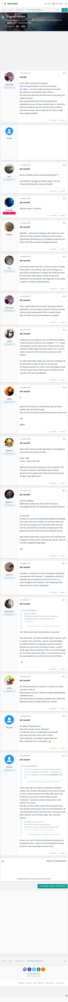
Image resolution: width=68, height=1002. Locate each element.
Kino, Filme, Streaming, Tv (37, 20)
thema (23, 26)
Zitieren (62, 120)
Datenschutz (50, 983)
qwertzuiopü (11, 23)
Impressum (60, 983)
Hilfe (34, 983)
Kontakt (29, 983)
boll (17, 26)
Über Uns (41, 983)
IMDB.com (33, 644)
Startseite (21, 983)
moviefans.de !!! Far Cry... (50, 579)
